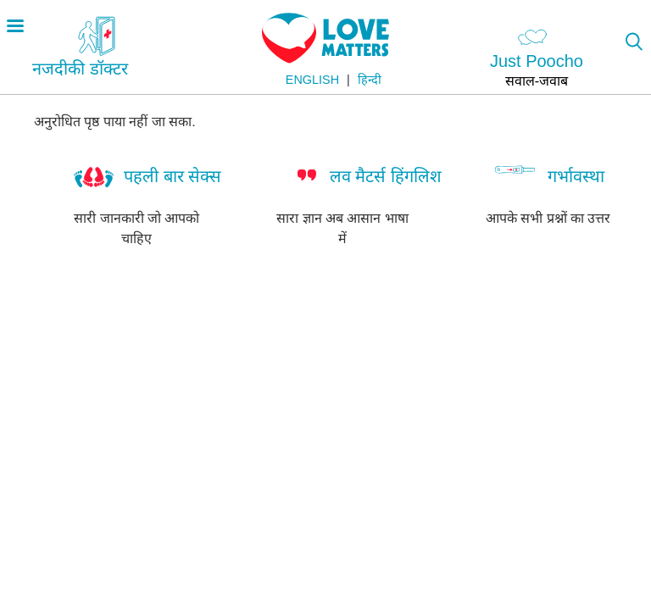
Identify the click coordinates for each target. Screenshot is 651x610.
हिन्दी (369, 79)
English (312, 79)
